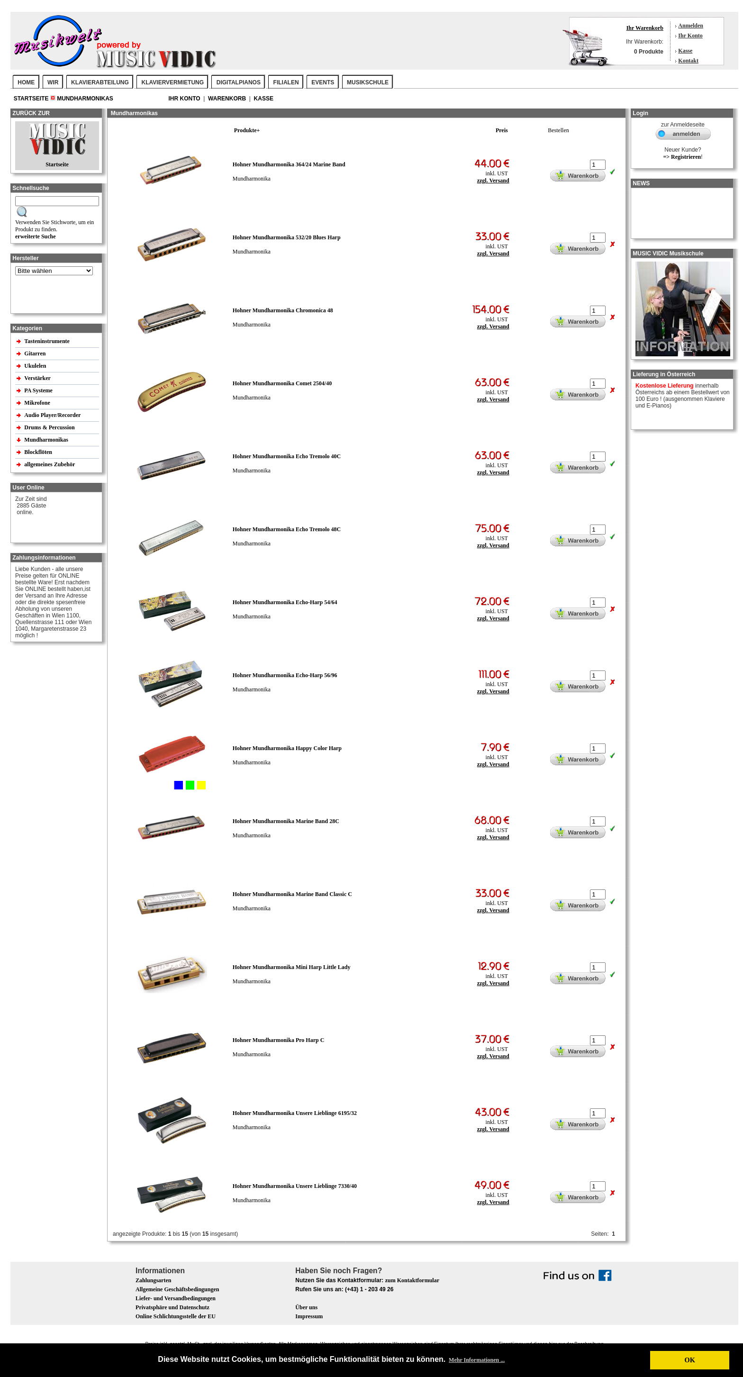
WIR (52, 82)
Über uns (306, 1307)
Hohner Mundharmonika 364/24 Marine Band (289, 164)
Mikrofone (37, 402)
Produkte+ (247, 130)
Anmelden (690, 25)
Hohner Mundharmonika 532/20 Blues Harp (287, 237)
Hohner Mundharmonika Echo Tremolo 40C (287, 456)
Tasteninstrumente (47, 341)
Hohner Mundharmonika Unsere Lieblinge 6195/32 (295, 1113)
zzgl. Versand (493, 180)
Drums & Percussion (50, 427)
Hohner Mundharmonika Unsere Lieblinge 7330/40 (295, 1186)
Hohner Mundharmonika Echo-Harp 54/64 (285, 602)
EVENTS (322, 82)
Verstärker (38, 378)
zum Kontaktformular (412, 1280)
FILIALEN (286, 82)
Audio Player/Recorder (52, 415)
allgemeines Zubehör (50, 464)
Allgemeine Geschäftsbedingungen (177, 1289)
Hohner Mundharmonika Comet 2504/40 (282, 383)
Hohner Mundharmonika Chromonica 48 (283, 310)
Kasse (685, 50)
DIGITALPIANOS (239, 82)
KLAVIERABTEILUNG (100, 82)
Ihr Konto (690, 35)
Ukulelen (35, 365)
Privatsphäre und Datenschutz (172, 1307)
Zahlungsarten (153, 1280)
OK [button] (689, 1360)
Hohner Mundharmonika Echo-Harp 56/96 (285, 675)
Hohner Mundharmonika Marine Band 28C (286, 821)
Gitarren (35, 353)
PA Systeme (39, 390)
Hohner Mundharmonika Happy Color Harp (287, 748)
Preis (502, 130)
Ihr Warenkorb (644, 28)
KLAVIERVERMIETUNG (173, 82)
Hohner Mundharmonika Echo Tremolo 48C (287, 529)
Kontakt (688, 60)
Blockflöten (39, 452)
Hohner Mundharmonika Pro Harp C (279, 1040)
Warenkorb (227, 98)
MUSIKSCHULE (368, 82)
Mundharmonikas (85, 98)
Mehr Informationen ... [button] (477, 1360)
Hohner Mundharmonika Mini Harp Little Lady (292, 967)
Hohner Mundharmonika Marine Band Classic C (292, 894)
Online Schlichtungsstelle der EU (176, 1316)
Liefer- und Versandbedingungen (176, 1298)
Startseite (32, 98)
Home (26, 82)
